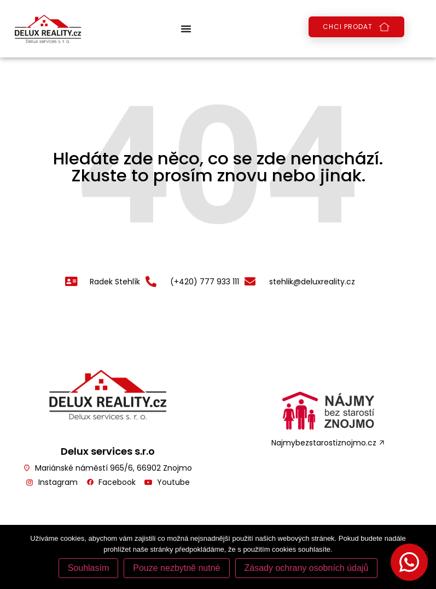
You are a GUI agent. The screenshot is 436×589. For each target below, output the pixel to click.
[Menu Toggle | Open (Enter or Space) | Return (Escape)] (186, 28)
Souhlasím (88, 568)
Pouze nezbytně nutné (176, 568)
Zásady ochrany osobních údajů (307, 568)
